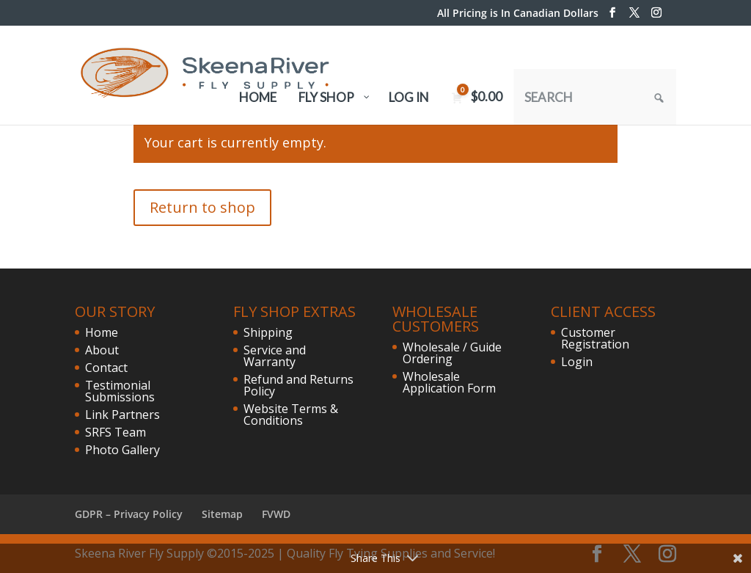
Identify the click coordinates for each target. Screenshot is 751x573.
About (102, 350)
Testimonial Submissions (120, 391)
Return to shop (202, 207)
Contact (106, 368)
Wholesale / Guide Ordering (452, 353)
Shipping (268, 332)
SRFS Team (115, 432)
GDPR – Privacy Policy (129, 514)
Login (577, 362)
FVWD (276, 514)
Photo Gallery (122, 450)
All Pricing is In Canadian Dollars (517, 14)
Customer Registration (595, 338)
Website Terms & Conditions (290, 414)
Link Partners (122, 414)
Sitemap (222, 514)
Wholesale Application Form (449, 382)
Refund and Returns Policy (298, 385)
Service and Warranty (274, 356)
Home (101, 332)
